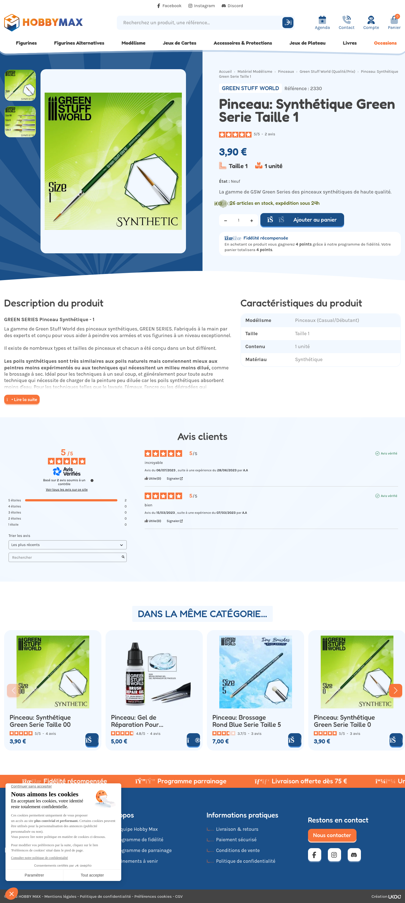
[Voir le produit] (193, 739)
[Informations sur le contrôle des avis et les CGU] (92, 480)
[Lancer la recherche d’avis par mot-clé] (123, 557)
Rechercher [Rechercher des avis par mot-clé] (65, 557)
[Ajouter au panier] (92, 739)
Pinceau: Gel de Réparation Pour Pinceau (135, 721)
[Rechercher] (287, 22)
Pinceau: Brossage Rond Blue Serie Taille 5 (246, 721)
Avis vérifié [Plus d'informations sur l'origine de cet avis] (389, 453)
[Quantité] (238, 220)
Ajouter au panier (302, 219)
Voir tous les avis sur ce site (67, 489)
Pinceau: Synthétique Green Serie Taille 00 (40, 721)
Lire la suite (22, 399)
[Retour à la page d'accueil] (50, 22)
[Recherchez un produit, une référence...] (200, 22)
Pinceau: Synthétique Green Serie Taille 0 (344, 721)
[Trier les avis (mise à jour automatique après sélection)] (68, 544)
